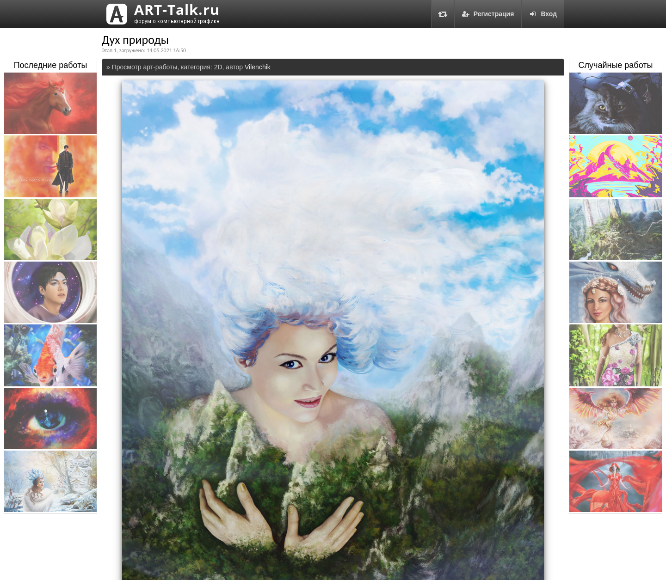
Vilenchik (258, 67)
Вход (543, 14)
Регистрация (488, 14)
